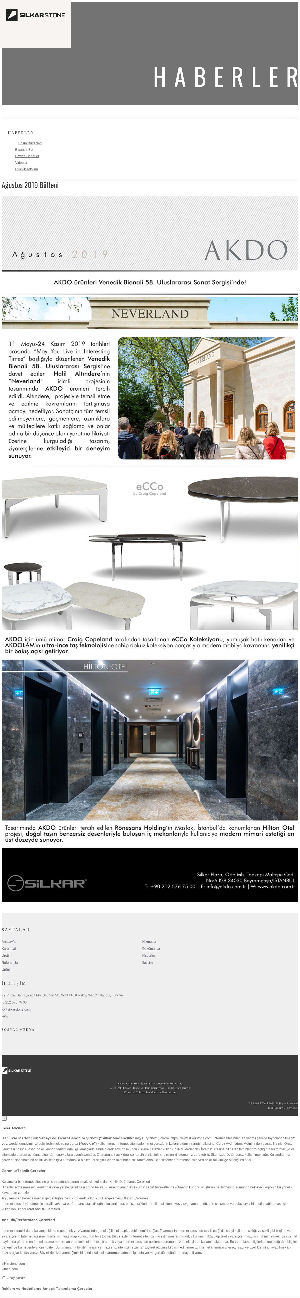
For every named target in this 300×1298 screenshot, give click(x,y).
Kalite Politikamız (128, 1083)
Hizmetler (149, 941)
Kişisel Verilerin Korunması (148, 1087)
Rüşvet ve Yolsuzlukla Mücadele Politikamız (150, 1092)
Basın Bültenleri (30, 143)
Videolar (21, 163)
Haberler (148, 955)
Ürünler (7, 969)
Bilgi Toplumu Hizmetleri (283, 1107)
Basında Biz (24, 149)
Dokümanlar (151, 948)
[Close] (4, 1118)
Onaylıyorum (16, 1278)
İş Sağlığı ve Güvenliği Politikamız (161, 1083)
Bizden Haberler (27, 156)
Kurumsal (9, 948)
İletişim (147, 962)
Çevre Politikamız (120, 1087)
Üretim (6, 955)
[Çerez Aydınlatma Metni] (233, 1143)
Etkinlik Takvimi (26, 169)
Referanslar (10, 962)
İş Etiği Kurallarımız (179, 1087)
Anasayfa (9, 941)
